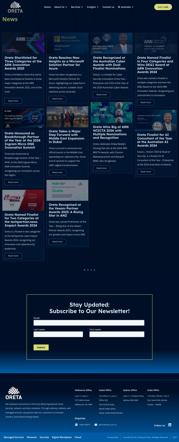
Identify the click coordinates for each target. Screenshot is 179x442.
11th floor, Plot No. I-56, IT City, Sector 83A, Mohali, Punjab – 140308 (158, 400)
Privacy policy (112, 437)
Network (32, 437)
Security (44, 437)
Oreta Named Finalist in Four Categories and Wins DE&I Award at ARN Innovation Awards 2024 (155, 65)
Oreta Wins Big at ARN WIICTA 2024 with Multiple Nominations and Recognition (111, 132)
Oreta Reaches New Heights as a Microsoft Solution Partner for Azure (66, 63)
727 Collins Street (82, 400)
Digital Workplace (62, 437)
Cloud (78, 437)
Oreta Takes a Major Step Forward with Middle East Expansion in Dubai (66, 136)
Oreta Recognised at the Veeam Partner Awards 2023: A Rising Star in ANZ (66, 210)
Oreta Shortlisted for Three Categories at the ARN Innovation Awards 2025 (23, 63)
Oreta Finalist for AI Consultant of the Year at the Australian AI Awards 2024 (154, 140)
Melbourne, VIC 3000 (83, 404)
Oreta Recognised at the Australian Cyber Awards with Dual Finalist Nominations (109, 63)
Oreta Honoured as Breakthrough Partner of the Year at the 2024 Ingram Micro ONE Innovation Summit (22, 140)
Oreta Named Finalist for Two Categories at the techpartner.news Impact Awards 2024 (22, 220)
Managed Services (14, 437)
